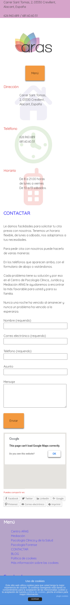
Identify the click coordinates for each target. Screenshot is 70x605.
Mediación (18, 536)
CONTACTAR (17, 213)
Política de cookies (24, 558)
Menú (35, 73)
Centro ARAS (20, 531)
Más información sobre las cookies (35, 563)
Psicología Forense (24, 545)
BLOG (15, 554)
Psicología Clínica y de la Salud (32, 540)
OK (54, 453)
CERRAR (35, 599)
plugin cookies (62, 596)
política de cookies (36, 592)
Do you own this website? (22, 453)
